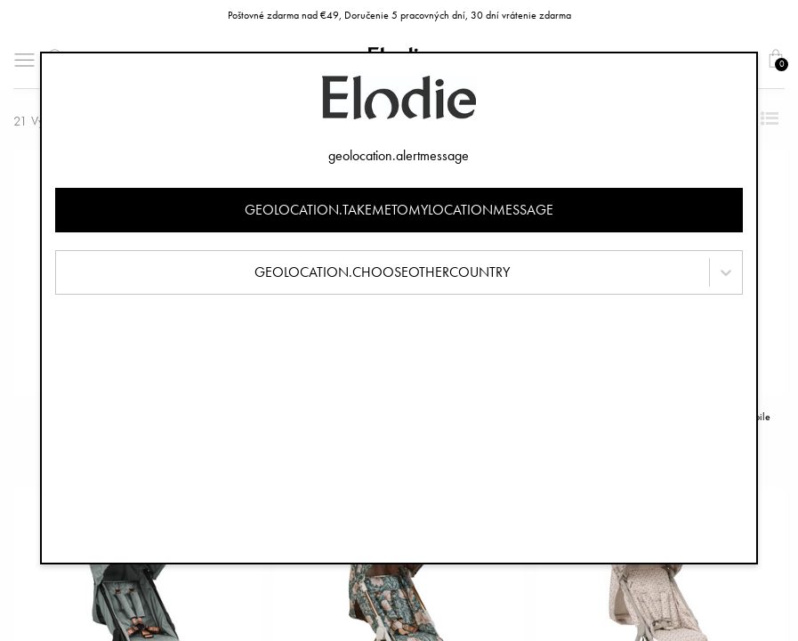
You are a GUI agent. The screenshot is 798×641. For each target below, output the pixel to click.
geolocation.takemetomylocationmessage (399, 209)
